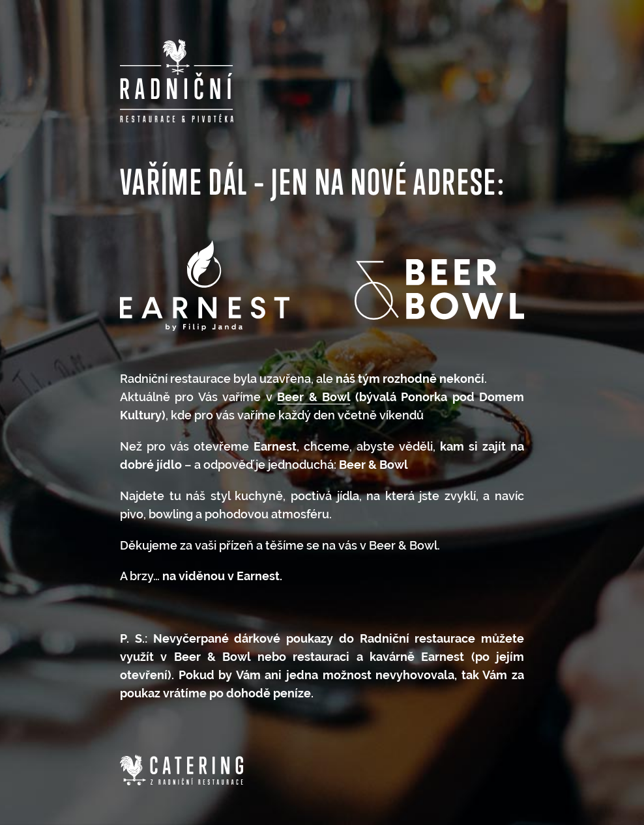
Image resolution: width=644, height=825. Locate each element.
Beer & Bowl (313, 397)
